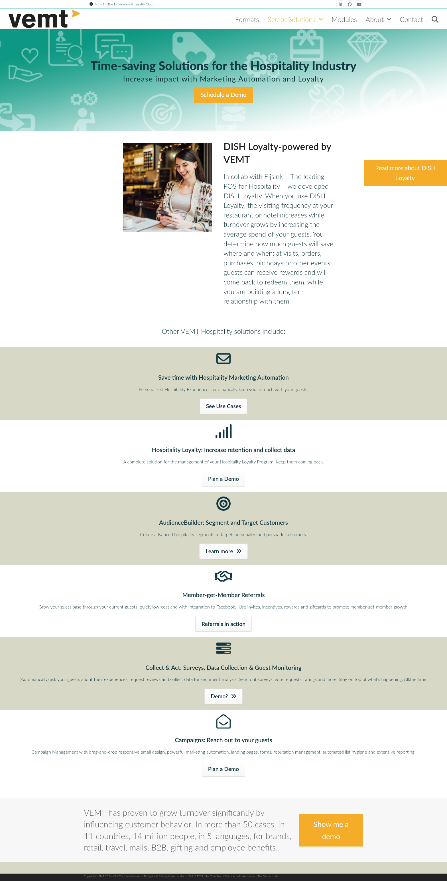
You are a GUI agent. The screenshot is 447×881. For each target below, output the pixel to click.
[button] (435, 19)
